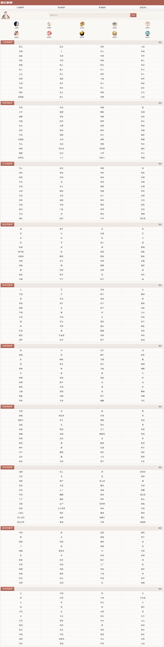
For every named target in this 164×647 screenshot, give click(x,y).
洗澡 (21, 205)
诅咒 (21, 490)
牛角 (61, 401)
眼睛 (143, 294)
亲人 (102, 83)
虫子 (102, 350)
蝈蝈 (102, 401)
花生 (21, 457)
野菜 (143, 457)
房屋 (61, 569)
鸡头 (143, 275)
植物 (21, 416)
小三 (61, 158)
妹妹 (143, 83)
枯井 (61, 560)
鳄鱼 (143, 355)
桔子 (102, 279)
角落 (21, 574)
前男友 (21, 158)
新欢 (102, 130)
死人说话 (20, 517)
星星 (61, 621)
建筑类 (114, 34)
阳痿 (143, 139)
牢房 (21, 564)
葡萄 (102, 420)
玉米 (143, 461)
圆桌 (102, 256)
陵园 (21, 551)
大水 (61, 616)
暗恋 (143, 126)
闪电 (21, 634)
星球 (21, 625)
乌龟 (102, 369)
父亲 (143, 97)
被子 (61, 229)
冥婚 (143, 158)
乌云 (102, 639)
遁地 (61, 522)
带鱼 (21, 401)
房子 (143, 537)
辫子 (102, 340)
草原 (61, 625)
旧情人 (102, 158)
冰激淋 (21, 256)
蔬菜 (21, 429)
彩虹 (143, 634)
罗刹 (21, 495)
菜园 (102, 546)
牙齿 (102, 290)
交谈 (61, 177)
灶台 (61, 578)
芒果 (102, 416)
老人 (61, 92)
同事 (102, 97)
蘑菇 (61, 452)
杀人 (102, 196)
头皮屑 (61, 335)
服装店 (61, 551)
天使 (61, 486)
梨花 (143, 443)
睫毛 (21, 335)
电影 (21, 177)
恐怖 (143, 205)
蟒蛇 (61, 359)
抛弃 (143, 135)
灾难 (61, 593)
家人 (143, 60)
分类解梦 (20, 7)
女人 (102, 70)
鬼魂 (102, 490)
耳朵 (61, 299)
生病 (21, 186)
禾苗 (143, 429)
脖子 (143, 322)
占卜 (61, 490)
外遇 (143, 186)
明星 (102, 92)
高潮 (143, 112)
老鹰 (143, 396)
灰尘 (102, 602)
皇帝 (143, 79)
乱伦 (61, 153)
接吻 (21, 117)
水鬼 (143, 508)
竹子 (61, 279)
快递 (21, 247)
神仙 (102, 508)
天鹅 (102, 359)
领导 (102, 74)
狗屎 (21, 378)
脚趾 (143, 326)
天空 (21, 621)
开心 (143, 153)
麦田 (102, 542)
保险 (61, 200)
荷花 (143, 434)
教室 (61, 574)
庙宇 (143, 578)
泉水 (102, 616)
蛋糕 (102, 252)
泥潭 (21, 583)
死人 (61, 472)
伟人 (143, 74)
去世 (61, 196)
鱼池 (102, 555)
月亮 (21, 612)
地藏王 (102, 517)
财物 (143, 247)
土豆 (102, 457)
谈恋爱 (102, 149)
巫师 (143, 476)
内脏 (102, 335)
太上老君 (61, 508)
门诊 (61, 209)
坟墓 (61, 542)
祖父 (61, 47)
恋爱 (102, 126)
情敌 (61, 135)
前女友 (61, 149)
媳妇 (143, 149)
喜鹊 (61, 391)
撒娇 (21, 153)
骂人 (21, 168)
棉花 (21, 443)
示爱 (61, 126)
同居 (102, 209)
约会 (21, 135)
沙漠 (61, 598)
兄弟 (61, 56)
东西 (102, 270)
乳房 (21, 331)
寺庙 (21, 533)
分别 (61, 139)
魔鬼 (102, 513)
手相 (21, 312)
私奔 (61, 121)
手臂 (61, 326)
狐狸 (143, 364)
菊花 (61, 429)
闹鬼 (143, 504)
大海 (102, 598)
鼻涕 (143, 340)
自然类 (147, 34)
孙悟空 (143, 472)
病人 (61, 65)
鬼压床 (143, 495)
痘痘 (143, 317)
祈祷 (143, 182)
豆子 (102, 429)
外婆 (102, 56)
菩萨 (102, 499)
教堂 (21, 560)
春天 (21, 630)
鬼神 (21, 472)
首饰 (102, 261)
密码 (102, 200)
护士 (143, 70)
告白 (21, 126)
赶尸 (61, 504)
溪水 (143, 630)
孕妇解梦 (61, 7)
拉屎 (143, 196)
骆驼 (21, 387)
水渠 (143, 551)
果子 (102, 461)
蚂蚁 (21, 396)
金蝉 (21, 382)
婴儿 (21, 47)
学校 (61, 564)
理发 (143, 173)
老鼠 (102, 378)
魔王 (143, 517)
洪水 (61, 630)
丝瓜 (61, 438)
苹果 (21, 438)
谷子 (21, 452)
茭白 (102, 425)
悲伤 (21, 107)
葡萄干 (21, 420)
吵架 (61, 173)
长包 (61, 317)
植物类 (49, 34)
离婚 (143, 214)
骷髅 (143, 490)
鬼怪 (21, 481)
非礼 (21, 144)
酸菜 (102, 443)
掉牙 (61, 340)
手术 (102, 218)
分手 (21, 112)
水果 (21, 411)
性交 (143, 144)
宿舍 (102, 569)
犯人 (21, 70)
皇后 (143, 65)
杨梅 (21, 434)
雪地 (61, 643)
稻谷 (102, 452)
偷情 (21, 149)
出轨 (61, 107)
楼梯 (21, 569)
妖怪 (21, 508)
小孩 (143, 47)
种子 (143, 448)
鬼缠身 (143, 522)
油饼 (21, 261)
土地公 (21, 513)
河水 (102, 621)
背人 (61, 186)
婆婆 (21, 65)
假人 (102, 243)
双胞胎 (21, 97)
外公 (102, 51)
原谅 (143, 117)
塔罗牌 (102, 504)
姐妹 (21, 56)
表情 (21, 303)
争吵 (102, 173)
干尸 (21, 499)
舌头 (61, 322)
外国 (143, 177)
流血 (143, 308)
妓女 (143, 88)
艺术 (21, 182)
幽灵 (102, 486)
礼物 (102, 233)
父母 (61, 60)
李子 (61, 420)
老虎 (61, 378)
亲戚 (143, 51)
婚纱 (143, 265)
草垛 (143, 420)
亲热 (61, 117)
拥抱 (102, 186)
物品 (21, 275)
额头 (102, 326)
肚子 (102, 303)
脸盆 (143, 256)
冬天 (143, 616)
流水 (21, 643)
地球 (21, 639)
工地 (102, 574)
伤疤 (143, 331)
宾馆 (102, 578)
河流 (61, 634)
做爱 (61, 112)
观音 (61, 513)
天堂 (21, 476)
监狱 (102, 533)
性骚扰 (21, 139)
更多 (160, 42)
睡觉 (61, 191)
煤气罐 (21, 252)
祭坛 (143, 499)
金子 (61, 261)
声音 (102, 643)
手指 (21, 294)
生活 (143, 200)
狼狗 (21, 369)
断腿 (102, 331)
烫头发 (143, 218)
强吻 (102, 117)
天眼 (21, 504)
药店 (21, 578)
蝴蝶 (143, 369)
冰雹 (143, 639)
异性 (21, 60)
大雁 (21, 391)
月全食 (143, 598)
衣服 (143, 261)
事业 (102, 214)
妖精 (61, 517)
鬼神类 (81, 34)
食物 (21, 265)
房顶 (61, 583)
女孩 (21, 83)
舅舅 (102, 60)
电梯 (143, 583)
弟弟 (21, 51)
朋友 (21, 92)
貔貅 (61, 495)
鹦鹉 (143, 391)
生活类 (82, 25)
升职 (61, 205)
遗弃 (21, 130)
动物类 (16, 34)
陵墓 (21, 542)
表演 (102, 182)
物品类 (114, 25)
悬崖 (102, 634)
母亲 (102, 47)
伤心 (102, 135)
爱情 (102, 121)
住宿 (21, 191)
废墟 (102, 537)
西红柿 (61, 416)
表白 (143, 121)
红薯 (102, 448)
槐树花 (102, 434)
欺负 (61, 168)
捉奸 (61, 218)
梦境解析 (102, 7)
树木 (21, 448)
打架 (21, 196)
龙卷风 (61, 639)
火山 (143, 621)
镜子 (61, 275)
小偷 (102, 79)
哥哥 (143, 56)
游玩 (21, 173)
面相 (21, 308)
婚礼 (21, 218)
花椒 (61, 434)
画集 (143, 252)
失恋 (61, 144)
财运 (21, 209)
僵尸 (61, 481)
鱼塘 (143, 555)
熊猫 (21, 355)
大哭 (102, 153)
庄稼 (21, 279)
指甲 (21, 340)
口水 (143, 312)
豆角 (61, 461)
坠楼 (102, 191)
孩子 (61, 83)
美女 (61, 88)
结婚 (102, 107)
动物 (61, 396)
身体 (102, 299)
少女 (21, 74)
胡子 (61, 303)
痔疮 (143, 335)
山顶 (143, 643)
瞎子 (102, 294)
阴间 (143, 513)
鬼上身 (102, 481)
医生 (102, 65)
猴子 (61, 382)
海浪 (143, 625)
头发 (21, 317)
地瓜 (143, 452)
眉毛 (102, 322)
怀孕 (143, 191)
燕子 (102, 396)
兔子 (102, 364)
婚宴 (102, 265)
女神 (143, 486)
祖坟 (21, 486)
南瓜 (21, 461)
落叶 (143, 607)
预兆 (102, 205)
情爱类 (49, 25)
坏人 (102, 88)
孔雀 (61, 387)
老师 (21, 79)
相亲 (61, 130)
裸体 (143, 303)
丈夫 (143, 92)
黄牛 (61, 364)
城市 (143, 569)
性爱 (21, 121)
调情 (102, 139)
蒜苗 (21, 425)
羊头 (143, 401)
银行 (102, 560)
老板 (61, 79)
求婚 (143, 130)
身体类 (147, 25)
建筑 (143, 533)
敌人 (61, 70)
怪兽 (102, 495)
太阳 (102, 612)
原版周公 (143, 7)
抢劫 (102, 177)
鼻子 (102, 308)
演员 (21, 88)
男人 (61, 74)
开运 (21, 214)
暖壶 (61, 256)
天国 (102, 522)
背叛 (102, 144)
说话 (143, 209)
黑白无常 (20, 522)
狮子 (102, 355)
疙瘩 (61, 270)
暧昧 (102, 112)
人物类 (16, 25)
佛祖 (61, 499)
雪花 (102, 630)
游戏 (102, 168)
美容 (21, 200)
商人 (61, 97)
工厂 (102, 564)
